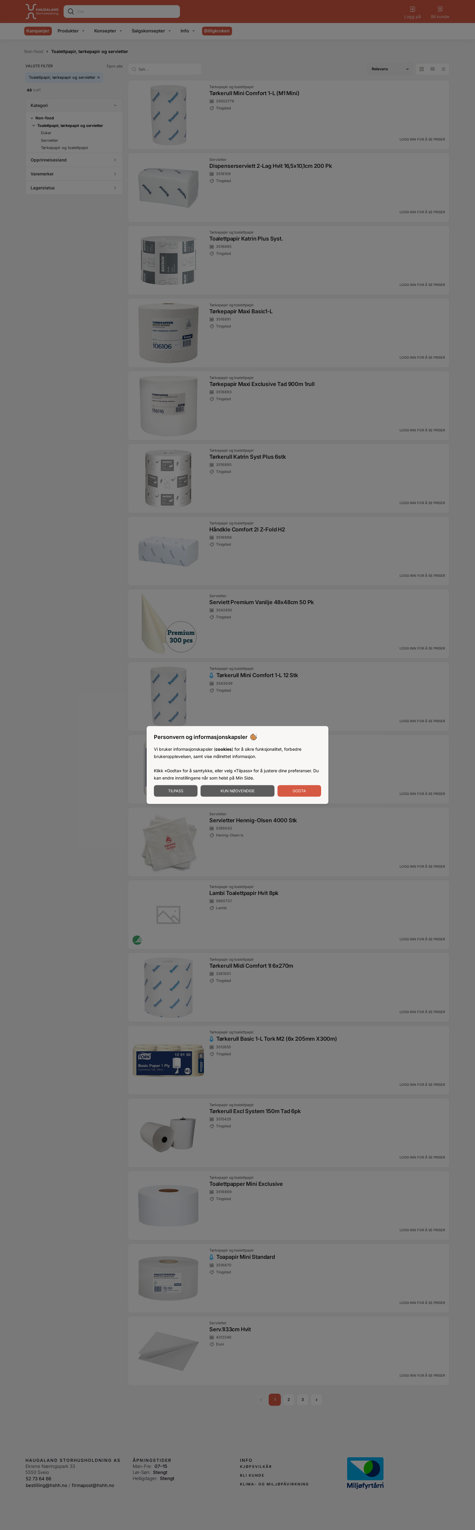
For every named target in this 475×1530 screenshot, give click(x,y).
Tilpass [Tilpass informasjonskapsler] (175, 790)
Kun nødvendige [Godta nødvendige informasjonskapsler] (238, 790)
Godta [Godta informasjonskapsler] (299, 790)
